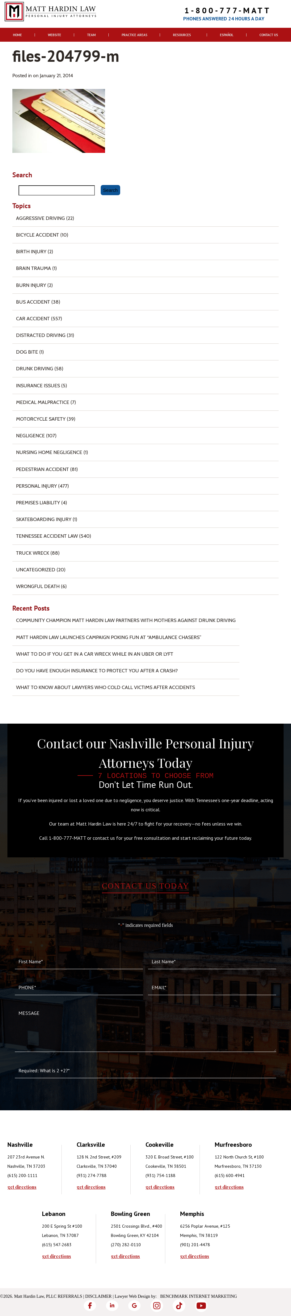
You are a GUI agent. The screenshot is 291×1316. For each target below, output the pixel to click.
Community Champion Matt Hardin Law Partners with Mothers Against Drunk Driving (126, 620)
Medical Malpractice (42, 402)
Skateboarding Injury (43, 519)
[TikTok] (179, 1305)
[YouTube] (201, 1305)
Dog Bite (27, 352)
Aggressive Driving (40, 218)
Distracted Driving (40, 335)
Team (91, 35)
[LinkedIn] (112, 1305)
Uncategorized (35, 570)
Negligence (30, 436)
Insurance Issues (38, 386)
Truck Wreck (32, 553)
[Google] (134, 1305)
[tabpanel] (42, 1164)
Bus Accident (33, 302)
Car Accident (33, 319)
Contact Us (268, 35)
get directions (21, 1187)
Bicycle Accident (37, 235)
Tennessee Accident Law (47, 536)
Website (54, 35)
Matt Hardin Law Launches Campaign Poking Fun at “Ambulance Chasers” (108, 637)
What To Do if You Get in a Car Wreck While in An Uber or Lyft (94, 654)
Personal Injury (36, 486)
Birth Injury (31, 251)
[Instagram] (156, 1305)
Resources (182, 35)
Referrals (70, 1296)
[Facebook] (90, 1305)
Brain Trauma (33, 268)
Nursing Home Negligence (49, 452)
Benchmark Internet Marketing (198, 1296)
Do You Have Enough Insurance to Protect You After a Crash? (97, 671)
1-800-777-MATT (227, 10)
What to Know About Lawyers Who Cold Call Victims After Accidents (105, 687)
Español (227, 35)
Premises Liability (38, 503)
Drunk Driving (34, 369)
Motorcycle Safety (40, 419)
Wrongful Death (38, 586)
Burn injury (31, 285)
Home (17, 35)
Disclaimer (98, 1296)
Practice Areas (134, 35)
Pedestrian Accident (42, 469)
